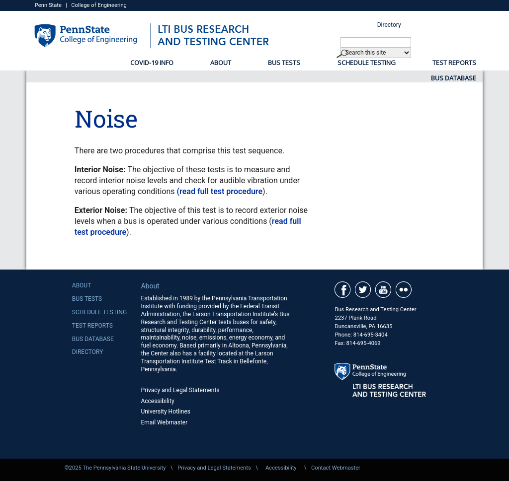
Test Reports (454, 62)
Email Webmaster (164, 422)
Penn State (48, 5)
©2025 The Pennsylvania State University (115, 468)
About (220, 62)
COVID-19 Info (151, 62)
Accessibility (157, 401)
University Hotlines (165, 411)
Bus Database (453, 77)
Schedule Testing (367, 62)
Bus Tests (284, 62)
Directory (389, 24)
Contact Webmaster (335, 468)
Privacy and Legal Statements (180, 390)
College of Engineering (99, 5)
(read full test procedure (220, 191)
